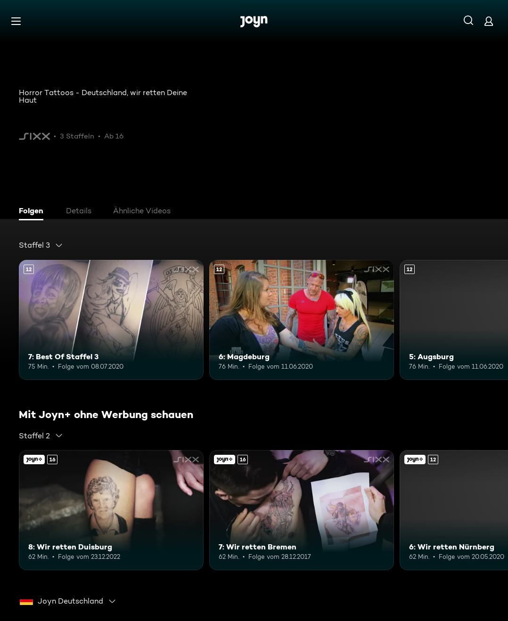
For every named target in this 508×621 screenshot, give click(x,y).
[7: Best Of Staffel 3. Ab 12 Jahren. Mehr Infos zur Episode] (111, 320)
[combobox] (41, 245)
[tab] (33, 211)
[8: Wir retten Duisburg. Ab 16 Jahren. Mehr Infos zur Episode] (111, 510)
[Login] (488, 21)
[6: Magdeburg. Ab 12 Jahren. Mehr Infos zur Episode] (301, 320)
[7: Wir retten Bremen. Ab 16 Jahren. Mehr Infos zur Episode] (301, 510)
